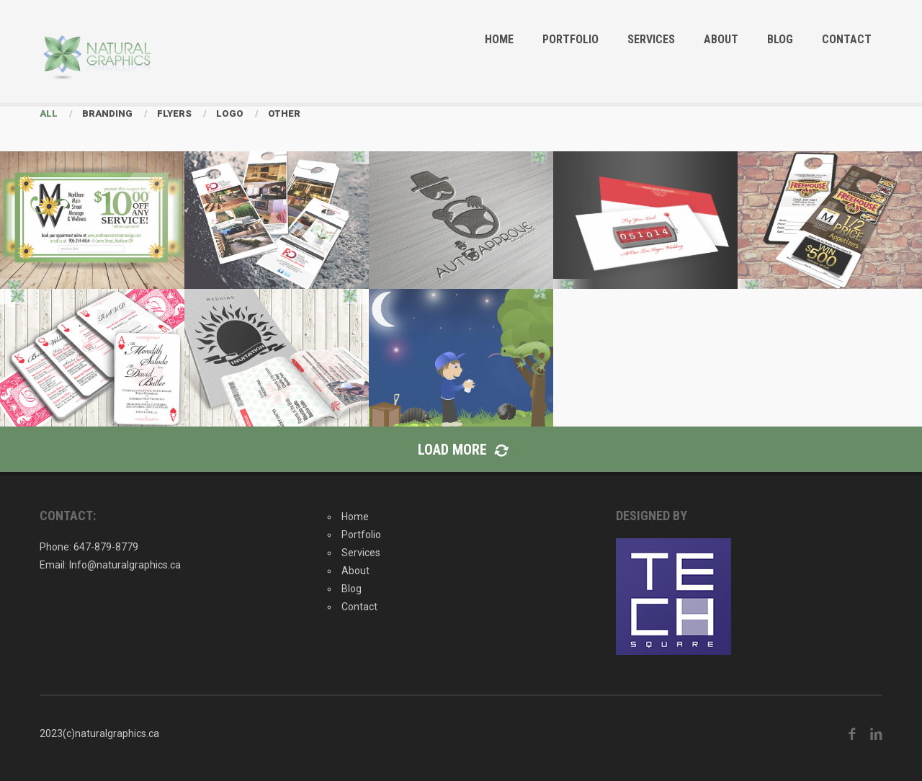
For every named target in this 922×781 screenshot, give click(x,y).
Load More (461, 449)
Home (499, 39)
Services (651, 39)
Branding (107, 113)
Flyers (174, 113)
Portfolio (570, 39)
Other (284, 113)
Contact (847, 39)
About (721, 39)
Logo (229, 113)
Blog (780, 39)
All (49, 113)
